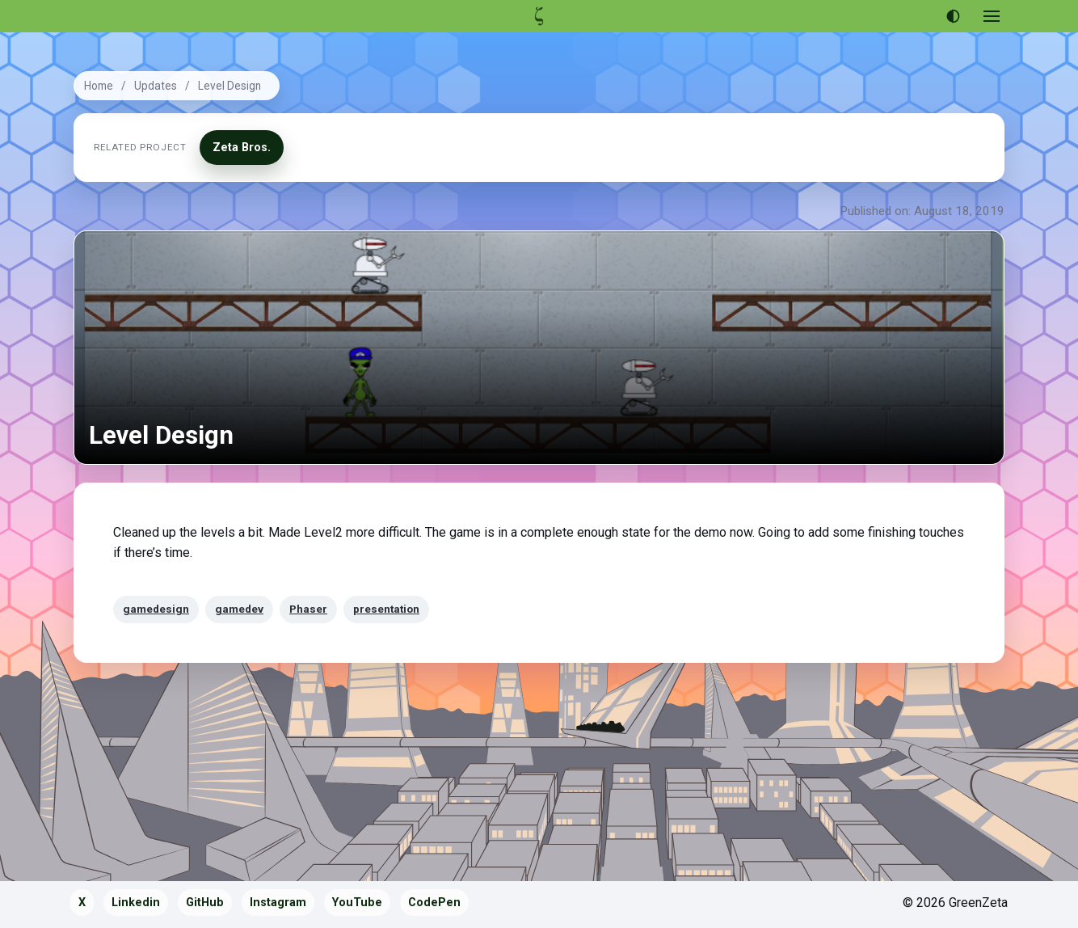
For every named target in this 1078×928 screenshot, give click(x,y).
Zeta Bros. (242, 147)
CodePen (434, 902)
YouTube (357, 902)
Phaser (308, 608)
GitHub (205, 902)
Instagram (278, 902)
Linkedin (136, 902)
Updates (155, 85)
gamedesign (156, 608)
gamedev (239, 608)
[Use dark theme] (953, 16)
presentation (386, 608)
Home (98, 85)
